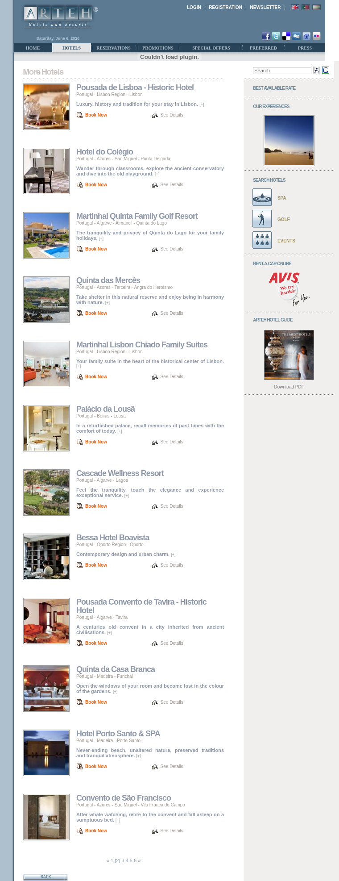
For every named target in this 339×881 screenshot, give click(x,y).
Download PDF (289, 386)
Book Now (96, 115)
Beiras (103, 415)
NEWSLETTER (265, 7)
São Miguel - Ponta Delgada (142, 158)
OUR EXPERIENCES (271, 106)
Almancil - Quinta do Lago (141, 223)
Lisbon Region (111, 94)
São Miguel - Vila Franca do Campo (150, 804)
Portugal (84, 94)
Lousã (119, 415)
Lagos (122, 480)
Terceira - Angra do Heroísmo (144, 287)
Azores (104, 158)
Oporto (137, 544)
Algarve (104, 223)
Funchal (125, 676)
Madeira (105, 676)
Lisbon (135, 94)
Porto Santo (129, 740)
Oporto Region (111, 544)
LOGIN (194, 7)
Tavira (122, 617)
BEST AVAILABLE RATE (274, 88)
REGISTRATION (225, 7)
